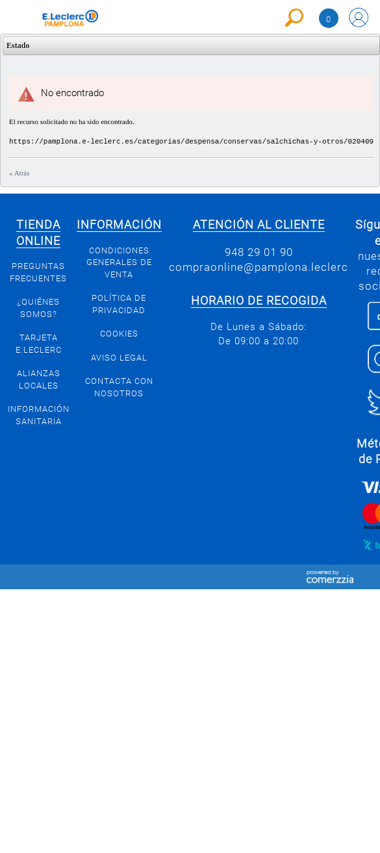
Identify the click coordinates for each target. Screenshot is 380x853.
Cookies (119, 333)
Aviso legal (119, 358)
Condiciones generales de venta (119, 262)
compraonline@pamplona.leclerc (258, 267)
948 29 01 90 (259, 252)
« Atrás (19, 173)
